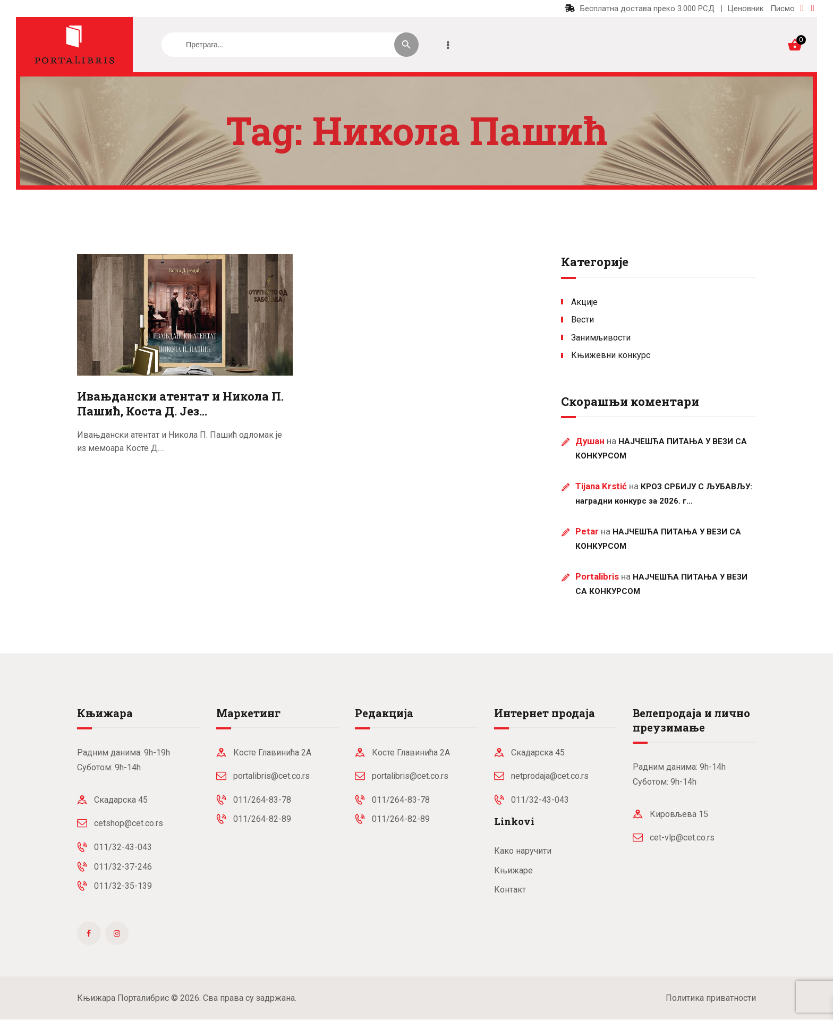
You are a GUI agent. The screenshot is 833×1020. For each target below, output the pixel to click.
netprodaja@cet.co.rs (550, 776)
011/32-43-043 (123, 847)
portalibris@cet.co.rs (271, 776)
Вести (582, 319)
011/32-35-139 (123, 886)
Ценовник (745, 8)
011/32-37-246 (123, 867)
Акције (584, 302)
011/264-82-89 (262, 819)
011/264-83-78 (262, 800)
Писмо (782, 8)
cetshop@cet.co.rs (128, 823)
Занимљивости (601, 338)
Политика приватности (711, 998)
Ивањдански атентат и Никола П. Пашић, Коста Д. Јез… (180, 404)
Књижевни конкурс (610, 355)
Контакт (510, 890)
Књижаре (513, 870)
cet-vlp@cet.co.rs (682, 837)
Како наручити (522, 851)
